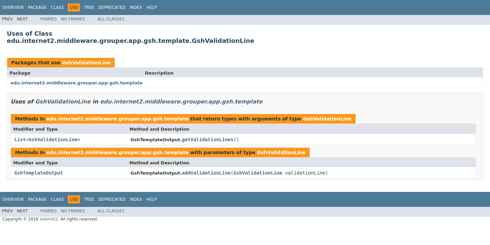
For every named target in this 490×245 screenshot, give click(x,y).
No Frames (73, 19)
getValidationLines (207, 139)
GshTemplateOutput (38, 173)
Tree (89, 7)
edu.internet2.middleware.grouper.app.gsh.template (77, 82)
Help (151, 7)
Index (136, 7)
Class (57, 7)
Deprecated (112, 7)
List (20, 139)
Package (37, 7)
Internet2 (48, 219)
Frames (48, 19)
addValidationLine (206, 173)
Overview (13, 7)
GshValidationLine (86, 62)
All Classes (111, 19)
